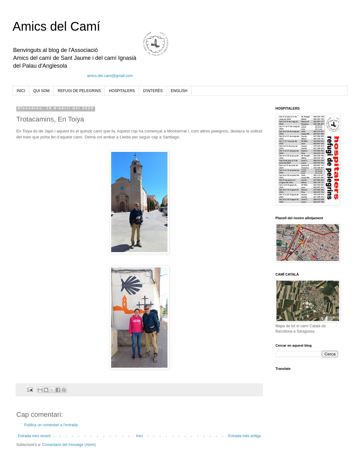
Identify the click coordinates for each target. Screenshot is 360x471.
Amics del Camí (56, 26)
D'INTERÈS (153, 91)
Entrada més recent (34, 436)
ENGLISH (179, 91)
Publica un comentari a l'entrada (51, 425)
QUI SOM (41, 91)
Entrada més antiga (244, 436)
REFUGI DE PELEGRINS (79, 91)
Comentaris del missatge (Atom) (68, 445)
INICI (21, 91)
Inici (139, 436)
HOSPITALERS (122, 91)
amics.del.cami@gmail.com (110, 76)
